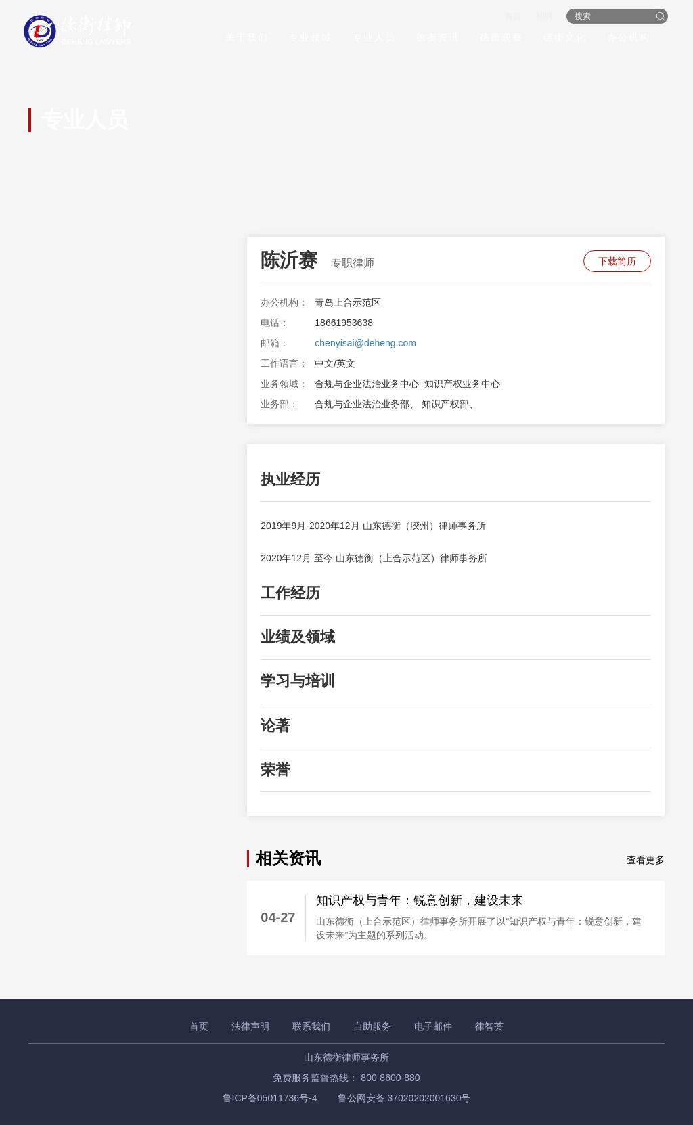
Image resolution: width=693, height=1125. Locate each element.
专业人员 (371, 38)
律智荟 (489, 1026)
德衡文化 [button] (561, 38)
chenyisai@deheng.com (365, 343)
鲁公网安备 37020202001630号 (404, 1098)
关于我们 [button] (243, 38)
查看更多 (646, 859)
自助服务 (372, 1026)
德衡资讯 (434, 38)
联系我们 (311, 1026)
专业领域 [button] (307, 38)
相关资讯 (288, 858)
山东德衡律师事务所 (346, 1057)
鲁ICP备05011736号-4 (270, 1098)
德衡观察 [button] (498, 38)
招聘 (541, 17)
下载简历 (617, 261)
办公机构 (625, 38)
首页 (509, 17)
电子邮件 (433, 1026)
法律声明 (250, 1026)
